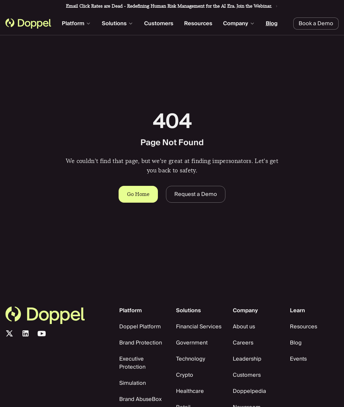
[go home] (58, 315)
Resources (198, 23)
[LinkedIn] (26, 333)
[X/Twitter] (9, 333)
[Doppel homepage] (28, 23)
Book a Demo (316, 23)
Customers (158, 23)
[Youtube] (42, 333)
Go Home (138, 194)
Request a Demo (195, 194)
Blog (271, 23)
